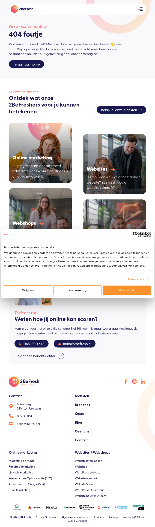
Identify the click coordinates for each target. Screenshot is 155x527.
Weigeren (28, 290)
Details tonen (136, 279)
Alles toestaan (126, 290)
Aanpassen (78, 290)
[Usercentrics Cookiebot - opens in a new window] (135, 234)
